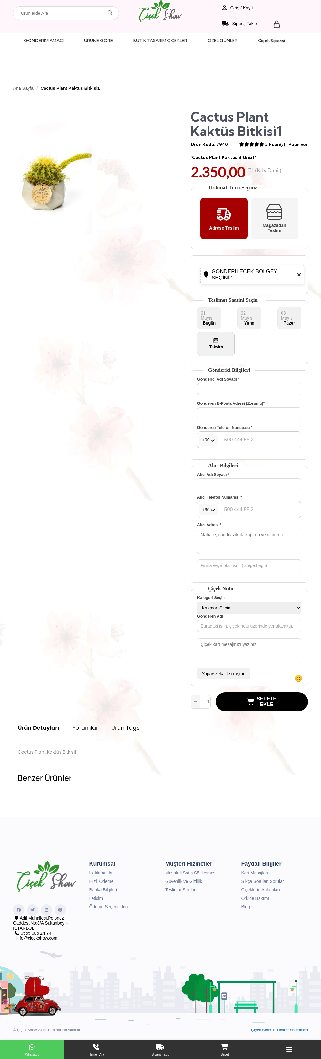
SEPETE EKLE (261, 701)
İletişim (96, 898)
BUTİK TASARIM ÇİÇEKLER (160, 40)
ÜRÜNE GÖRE (98, 40)
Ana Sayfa (23, 88)
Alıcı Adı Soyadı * (213, 475)
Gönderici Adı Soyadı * (218, 379)
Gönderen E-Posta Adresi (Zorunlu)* (231, 403)
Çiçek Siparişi (271, 40)
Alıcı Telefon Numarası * (219, 497)
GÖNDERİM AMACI (44, 40)
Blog (245, 906)
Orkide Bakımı (255, 898)
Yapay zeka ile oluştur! (224, 673)
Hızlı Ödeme (101, 881)
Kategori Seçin (211, 598)
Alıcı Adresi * (209, 525)
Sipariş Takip (239, 23)
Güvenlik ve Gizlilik (183, 881)
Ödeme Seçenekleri (108, 906)
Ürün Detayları (38, 728)
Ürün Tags (125, 728)
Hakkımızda (101, 872)
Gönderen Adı (210, 616)
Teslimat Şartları (181, 889)
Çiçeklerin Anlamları (260, 889)
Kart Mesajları (254, 872)
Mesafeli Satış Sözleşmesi (190, 872)
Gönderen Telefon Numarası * (224, 427)
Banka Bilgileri (103, 889)
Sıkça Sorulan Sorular (262, 881)
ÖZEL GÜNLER (223, 40)
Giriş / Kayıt (237, 7)
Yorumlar (85, 728)
